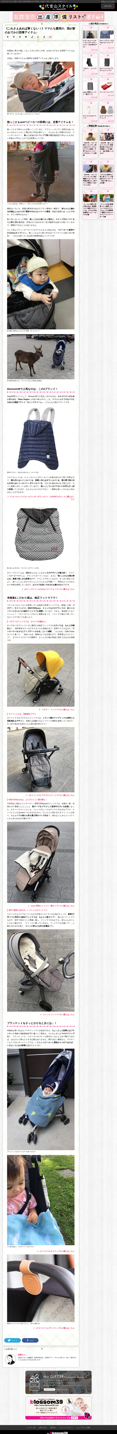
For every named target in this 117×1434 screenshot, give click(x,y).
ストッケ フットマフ (107, 92)
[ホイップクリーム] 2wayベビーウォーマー (107, 43)
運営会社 (53, 1427)
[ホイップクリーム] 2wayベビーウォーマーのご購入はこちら (49, 589)
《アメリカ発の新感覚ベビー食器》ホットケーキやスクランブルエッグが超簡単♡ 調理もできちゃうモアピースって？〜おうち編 (107, 210)
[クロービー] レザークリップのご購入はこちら (55, 1328)
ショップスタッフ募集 (83, 1427)
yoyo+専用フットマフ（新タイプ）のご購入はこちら (52, 906)
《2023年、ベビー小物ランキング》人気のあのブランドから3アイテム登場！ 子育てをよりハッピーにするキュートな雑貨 (90, 149)
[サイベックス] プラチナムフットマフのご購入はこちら (51, 795)
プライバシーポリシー (66, 1427)
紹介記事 (94, 50)
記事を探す (108, 6)
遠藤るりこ (22, 1355)
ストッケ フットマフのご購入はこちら (58, 1015)
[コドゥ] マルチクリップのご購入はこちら (57, 1251)
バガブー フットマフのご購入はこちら (58, 710)
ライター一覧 (31, 1427)
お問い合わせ (43, 1427)
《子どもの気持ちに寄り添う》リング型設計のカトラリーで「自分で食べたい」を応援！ (106, 179)
